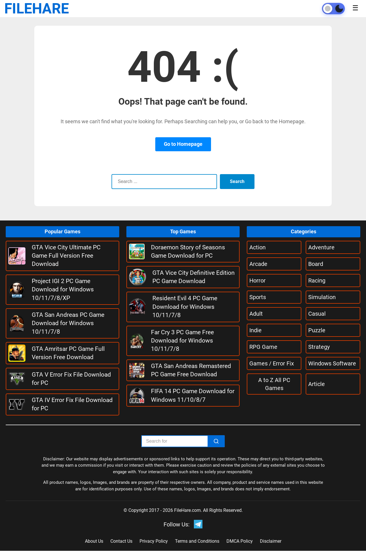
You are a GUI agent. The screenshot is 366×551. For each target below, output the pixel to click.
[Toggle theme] (333, 8)
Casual (317, 313)
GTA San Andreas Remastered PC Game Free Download (191, 370)
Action (257, 247)
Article (316, 384)
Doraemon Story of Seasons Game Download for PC (188, 251)
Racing (316, 280)
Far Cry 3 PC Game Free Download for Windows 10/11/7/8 (182, 341)
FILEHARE (36, 8)
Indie (255, 330)
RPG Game (263, 346)
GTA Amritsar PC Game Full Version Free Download (68, 353)
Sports (257, 297)
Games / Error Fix (271, 363)
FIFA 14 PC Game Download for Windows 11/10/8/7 (192, 395)
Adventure (321, 247)
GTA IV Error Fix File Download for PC (72, 404)
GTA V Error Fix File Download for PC (71, 378)
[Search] (216, 441)
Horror (257, 280)
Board (315, 263)
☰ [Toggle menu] (355, 8)
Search (237, 181)
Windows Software (332, 363)
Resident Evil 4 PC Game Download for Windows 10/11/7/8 (184, 307)
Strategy (319, 346)
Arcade (258, 263)
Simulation (322, 297)
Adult (256, 313)
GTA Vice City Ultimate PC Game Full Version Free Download (66, 256)
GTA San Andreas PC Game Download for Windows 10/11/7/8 (68, 323)
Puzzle (316, 330)
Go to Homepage (183, 144)
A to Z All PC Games (274, 384)
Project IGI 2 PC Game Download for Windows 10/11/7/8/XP (63, 289)
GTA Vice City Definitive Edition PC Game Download (193, 277)
